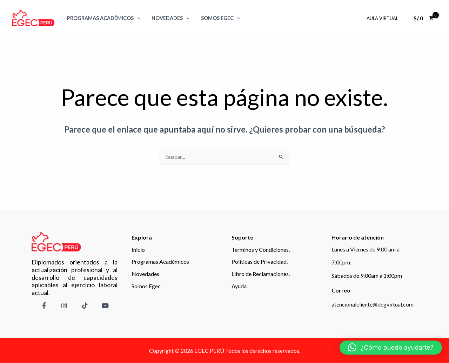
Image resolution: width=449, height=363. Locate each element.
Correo (340, 290)
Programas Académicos (103, 18)
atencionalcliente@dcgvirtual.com (372, 304)
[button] (391, 348)
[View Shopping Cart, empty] (423, 18)
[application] (136, 18)
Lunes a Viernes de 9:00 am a (365, 249)
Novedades (169, 18)
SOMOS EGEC (217, 18)
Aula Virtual (383, 18)
